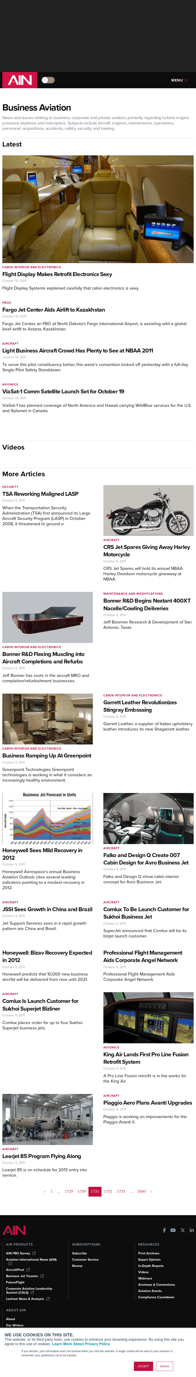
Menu (179, 80)
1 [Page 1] (52, 1191)
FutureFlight (15, 1282)
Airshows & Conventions (156, 1285)
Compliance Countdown (156, 1297)
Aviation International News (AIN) (31, 1261)
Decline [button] (164, 1366)
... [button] (58, 1191)
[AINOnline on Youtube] (173, 1231)
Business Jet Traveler (25, 1276)
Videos (143, 1272)
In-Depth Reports (151, 1266)
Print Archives (148, 1253)
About (10, 1319)
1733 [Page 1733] (121, 1191)
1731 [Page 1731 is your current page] (95, 1191)
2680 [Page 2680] (141, 1191)
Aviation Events (150, 1291)
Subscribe (79, 1253)
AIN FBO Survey (21, 1253)
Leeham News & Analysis (28, 1299)
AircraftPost (18, 1270)
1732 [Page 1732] (108, 1191)
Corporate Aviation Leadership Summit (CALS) (29, 1291)
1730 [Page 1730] (82, 1191)
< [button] (45, 1191)
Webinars (145, 1278)
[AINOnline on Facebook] (164, 1231)
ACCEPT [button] (143, 1366)
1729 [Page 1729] (69, 1191)
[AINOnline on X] (182, 1231)
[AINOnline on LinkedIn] (192, 1231)
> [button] (151, 1191)
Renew (77, 1266)
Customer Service (85, 1260)
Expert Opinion (149, 1260)
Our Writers (15, 1325)
